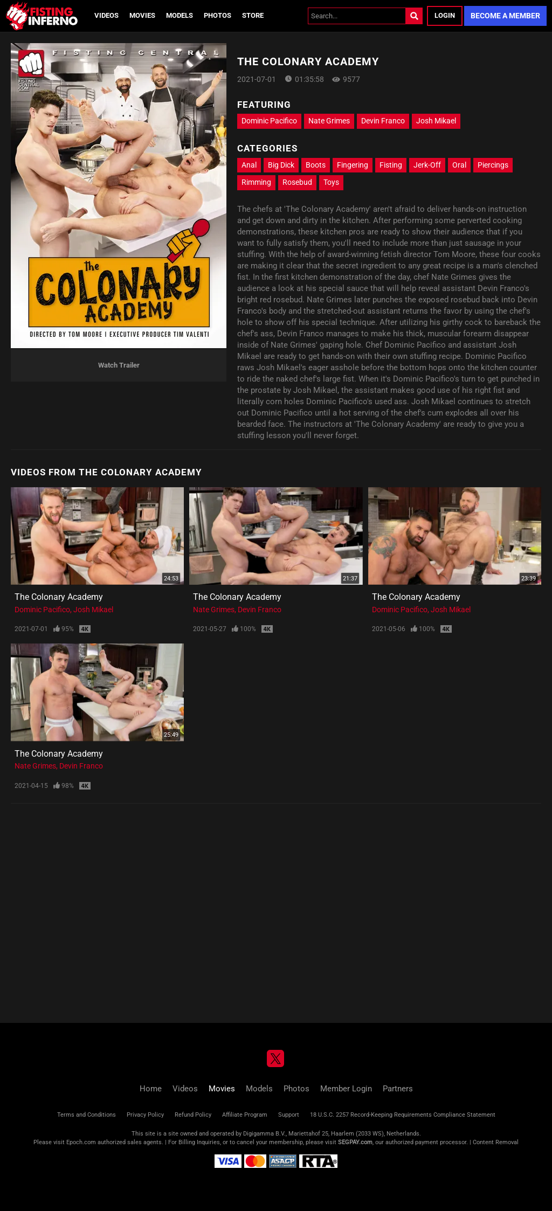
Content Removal (496, 1142)
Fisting (391, 165)
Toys (331, 182)
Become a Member (505, 15)
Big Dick (281, 165)
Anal (249, 165)
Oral (459, 165)
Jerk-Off (427, 165)
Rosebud (297, 182)
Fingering (352, 165)
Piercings (493, 165)
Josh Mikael (436, 120)
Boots (316, 165)
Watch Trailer (119, 365)
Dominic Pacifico (269, 120)
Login (444, 15)
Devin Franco (383, 120)
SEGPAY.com (355, 1142)
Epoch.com (81, 1142)
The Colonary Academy (59, 597)
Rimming (256, 182)
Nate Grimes (329, 120)
